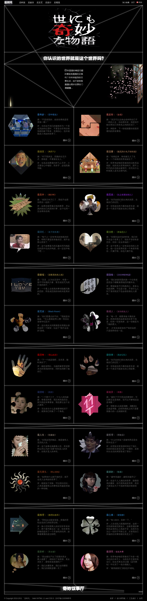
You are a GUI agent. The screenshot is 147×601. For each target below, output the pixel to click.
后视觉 (57, 2)
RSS (139, 2)
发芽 (111, 598)
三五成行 (132, 598)
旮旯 (141, 598)
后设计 (48, 2)
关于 (133, 2)
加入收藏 (125, 2)
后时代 (27, 598)
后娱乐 (31, 2)
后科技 (22, 2)
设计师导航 (121, 598)
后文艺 (40, 2)
